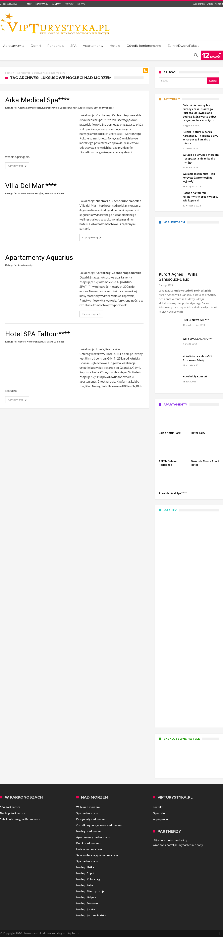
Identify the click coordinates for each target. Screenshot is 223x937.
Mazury (69, 3)
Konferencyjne (50, 107)
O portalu (159, 813)
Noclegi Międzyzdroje (90, 891)
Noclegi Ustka (85, 867)
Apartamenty (25, 107)
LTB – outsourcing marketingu (170, 840)
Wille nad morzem (88, 807)
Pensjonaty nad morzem (91, 819)
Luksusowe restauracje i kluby (76, 107)
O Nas (210, 3)
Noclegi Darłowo (87, 903)
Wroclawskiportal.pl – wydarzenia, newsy (178, 845)
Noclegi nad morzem (89, 831)
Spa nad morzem (87, 813)
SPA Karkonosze (10, 807)
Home (8, 72)
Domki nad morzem (88, 843)
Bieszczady (42, 3)
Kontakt (219, 3)
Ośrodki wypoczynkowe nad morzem (99, 825)
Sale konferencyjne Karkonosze (20, 819)
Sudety (56, 3)
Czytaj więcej (17, 166)
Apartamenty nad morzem (93, 837)
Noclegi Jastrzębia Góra (91, 915)
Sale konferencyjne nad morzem (97, 855)
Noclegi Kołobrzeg (88, 879)
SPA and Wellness (104, 107)
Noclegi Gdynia (86, 897)
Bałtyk (81, 3)
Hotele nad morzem (89, 849)
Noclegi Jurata (85, 909)
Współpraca (199, 3)
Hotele (37, 107)
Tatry (28, 3)
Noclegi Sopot (85, 873)
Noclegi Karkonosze (12, 813)
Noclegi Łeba (84, 885)
